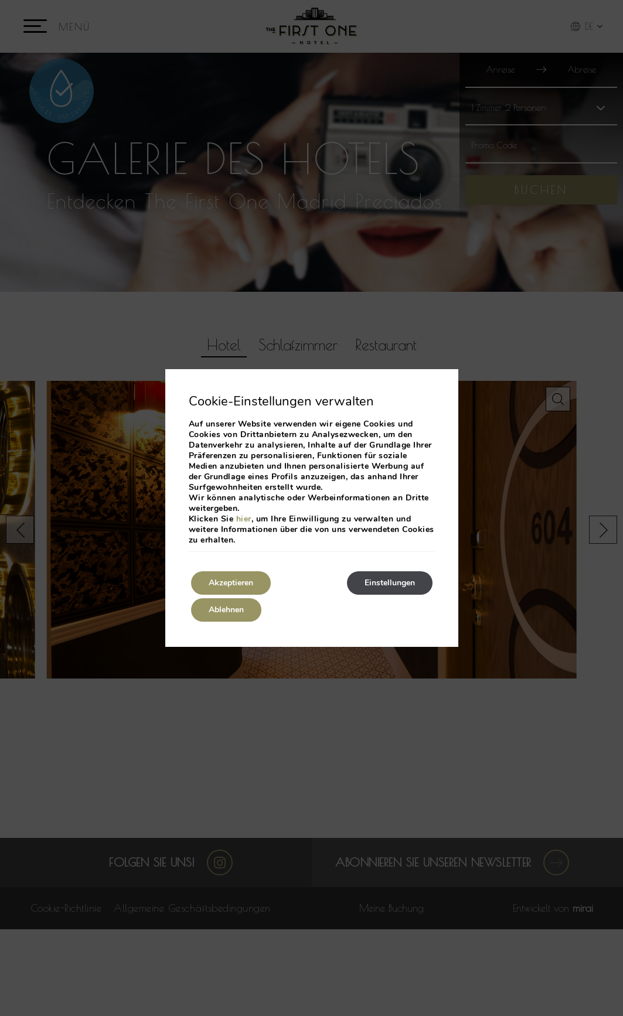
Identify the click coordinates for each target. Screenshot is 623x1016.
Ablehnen (226, 609)
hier (243, 518)
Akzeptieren (231, 582)
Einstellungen (390, 582)
